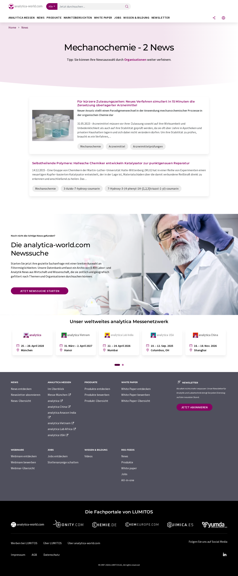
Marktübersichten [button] (78, 17)
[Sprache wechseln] (223, 18)
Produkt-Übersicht (96, 401)
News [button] (41, 17)
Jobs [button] (117, 17)
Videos (88, 456)
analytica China (59, 406)
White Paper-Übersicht (135, 401)
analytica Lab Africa (62, 429)
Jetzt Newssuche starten (39, 291)
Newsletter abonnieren (25, 395)
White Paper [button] (103, 17)
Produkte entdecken (97, 389)
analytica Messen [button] (21, 17)
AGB (34, 554)
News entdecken (21, 389)
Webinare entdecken (24, 456)
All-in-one (127, 480)
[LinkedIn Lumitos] (224, 554)
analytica (55, 401)
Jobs (124, 474)
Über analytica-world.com (84, 543)
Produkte (127, 462)
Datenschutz (51, 554)
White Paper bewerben (135, 395)
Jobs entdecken (58, 456)
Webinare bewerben (23, 462)
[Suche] (126, 7)
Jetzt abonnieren (194, 407)
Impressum (18, 554)
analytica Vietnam (61, 423)
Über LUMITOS (52, 543)
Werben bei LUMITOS (24, 543)
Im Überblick (56, 389)
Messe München (59, 395)
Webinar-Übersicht (23, 468)
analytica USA (58, 435)
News (124, 456)
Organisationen (135, 59)
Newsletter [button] (160, 17)
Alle (51, 6)
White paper (129, 468)
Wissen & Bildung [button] (136, 17)
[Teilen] (214, 18)
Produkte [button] (54, 17)
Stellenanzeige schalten (63, 462)
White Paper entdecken (136, 389)
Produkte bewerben (96, 395)
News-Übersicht (21, 401)
